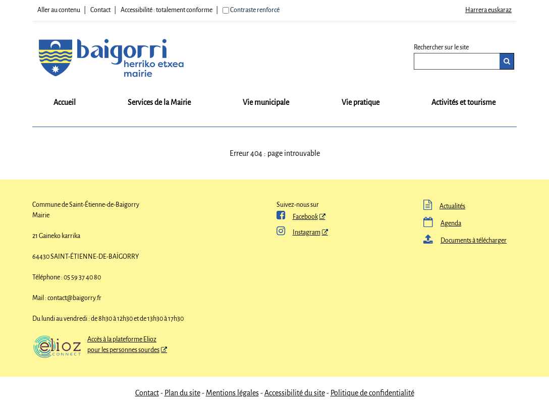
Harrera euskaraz (488, 10)
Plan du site (182, 393)
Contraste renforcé (255, 10)
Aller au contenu (58, 10)
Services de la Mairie (159, 102)
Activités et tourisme (463, 102)
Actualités (444, 206)
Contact (100, 10)
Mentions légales (232, 393)
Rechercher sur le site (441, 47)
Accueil (64, 102)
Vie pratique (360, 102)
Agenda (442, 223)
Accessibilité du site (294, 393)
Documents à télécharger (465, 240)
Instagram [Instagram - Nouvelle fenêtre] (298, 232)
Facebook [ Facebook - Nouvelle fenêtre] (297, 216)
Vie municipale (266, 102)
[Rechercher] (507, 61)
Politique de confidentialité (372, 393)
